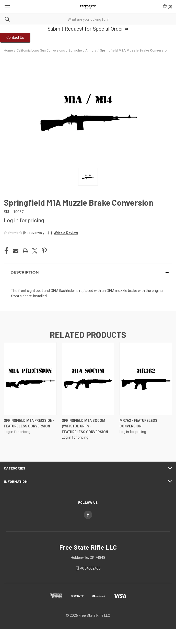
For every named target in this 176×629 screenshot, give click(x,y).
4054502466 (90, 568)
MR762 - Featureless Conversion (138, 423)
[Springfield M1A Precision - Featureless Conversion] (30, 378)
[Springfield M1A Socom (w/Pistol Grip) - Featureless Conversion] (88, 378)
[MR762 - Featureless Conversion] (146, 378)
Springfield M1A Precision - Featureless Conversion (29, 423)
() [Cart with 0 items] (167, 6)
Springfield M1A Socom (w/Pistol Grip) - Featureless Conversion (85, 426)
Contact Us (15, 37)
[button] (15, 38)
